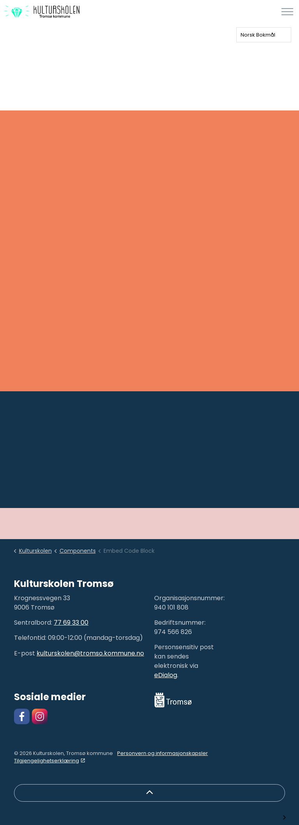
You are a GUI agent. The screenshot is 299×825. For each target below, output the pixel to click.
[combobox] (263, 34)
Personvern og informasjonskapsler (162, 753)
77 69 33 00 (71, 622)
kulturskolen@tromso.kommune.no (90, 653)
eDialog (165, 675)
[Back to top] (149, 793)
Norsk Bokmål (258, 35)
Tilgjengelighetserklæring (49, 760)
